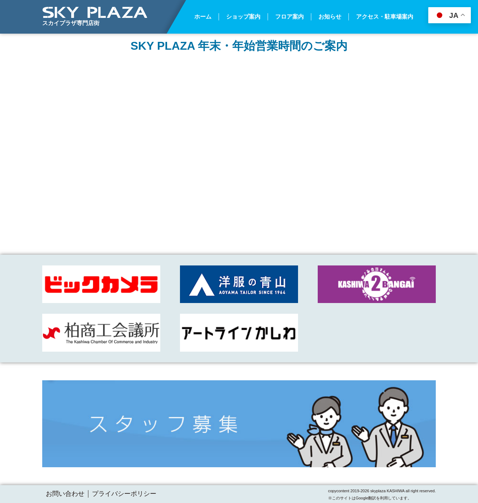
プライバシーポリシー (124, 493)
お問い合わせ (65, 493)
